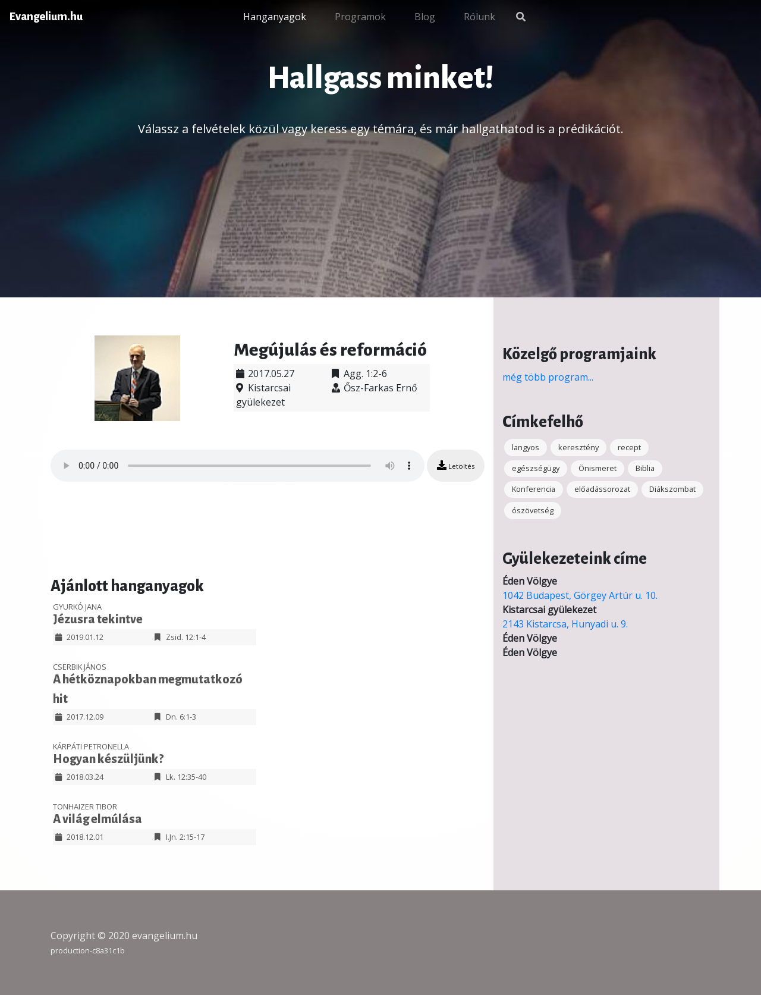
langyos (525, 447)
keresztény (578, 447)
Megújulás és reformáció (330, 349)
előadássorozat (602, 489)
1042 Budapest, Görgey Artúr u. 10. (580, 595)
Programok (360, 16)
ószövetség (533, 510)
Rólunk (479, 16)
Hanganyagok (274, 16)
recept (629, 447)
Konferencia (533, 489)
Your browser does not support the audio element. (237, 466)
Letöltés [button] (455, 465)
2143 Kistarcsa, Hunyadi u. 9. (565, 623)
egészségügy (535, 468)
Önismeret (597, 468)
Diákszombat (672, 489)
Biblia (645, 468)
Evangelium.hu (46, 17)
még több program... (547, 377)
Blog (424, 16)
